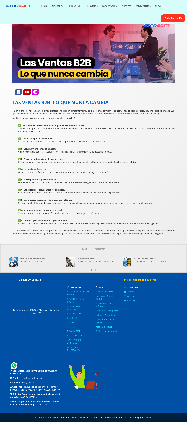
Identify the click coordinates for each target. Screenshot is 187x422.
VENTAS (71, 326)
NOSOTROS (57, 6)
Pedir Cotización (173, 18)
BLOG (158, 6)
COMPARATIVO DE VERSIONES (76, 308)
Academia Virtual (104, 326)
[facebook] (18, 92)
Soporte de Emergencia (107, 310)
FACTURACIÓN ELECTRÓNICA (74, 349)
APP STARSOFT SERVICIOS (74, 341)
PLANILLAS (72, 318)
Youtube (129, 300)
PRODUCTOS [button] (75, 5)
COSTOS (71, 322)
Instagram (130, 296)
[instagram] (35, 92)
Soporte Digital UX (104, 291)
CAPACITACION (109, 6)
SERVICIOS (92, 6)
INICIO (44, 6)
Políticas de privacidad (106, 331)
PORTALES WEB (74, 335)
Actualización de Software (103, 305)
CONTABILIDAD (74, 313)
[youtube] (27, 92)
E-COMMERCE (73, 331)
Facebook (130, 291)
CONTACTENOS (143, 6)
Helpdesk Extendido (105, 315)
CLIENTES (126, 6)
